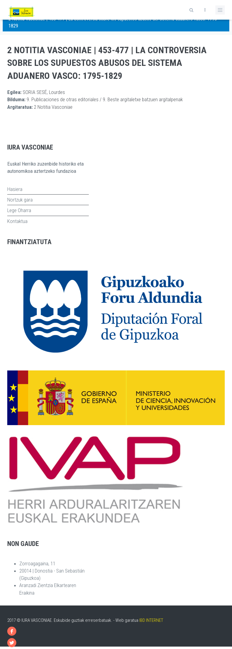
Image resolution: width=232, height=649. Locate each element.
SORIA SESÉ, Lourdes (44, 92)
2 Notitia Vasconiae (53, 107)
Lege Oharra (19, 210)
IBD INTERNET (151, 620)
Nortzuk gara (20, 200)
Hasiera (14, 189)
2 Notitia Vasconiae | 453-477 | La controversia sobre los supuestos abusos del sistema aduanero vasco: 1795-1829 (107, 63)
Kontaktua (17, 221)
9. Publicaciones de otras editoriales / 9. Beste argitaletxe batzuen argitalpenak (105, 99)
